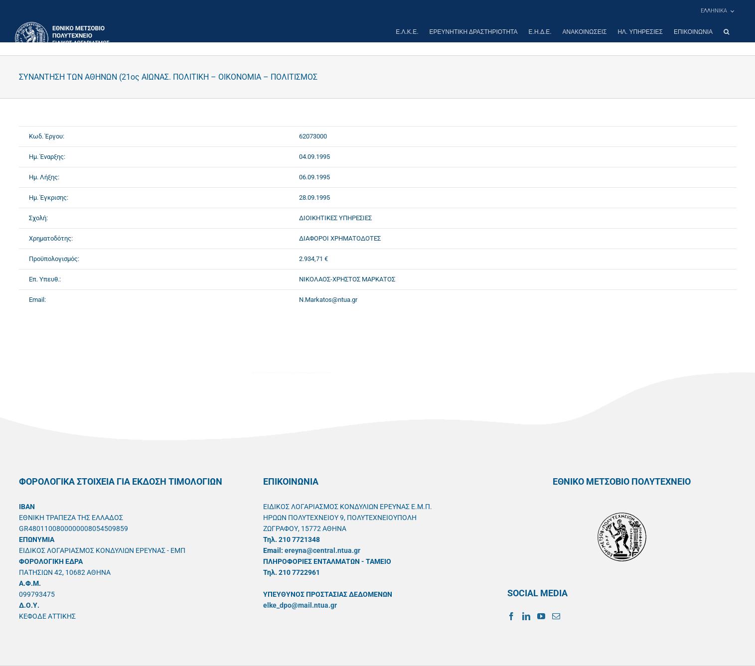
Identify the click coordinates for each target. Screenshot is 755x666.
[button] (726, 32)
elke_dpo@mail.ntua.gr (300, 605)
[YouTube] (541, 616)
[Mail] (556, 616)
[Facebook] (511, 616)
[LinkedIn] (526, 616)
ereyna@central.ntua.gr (322, 550)
